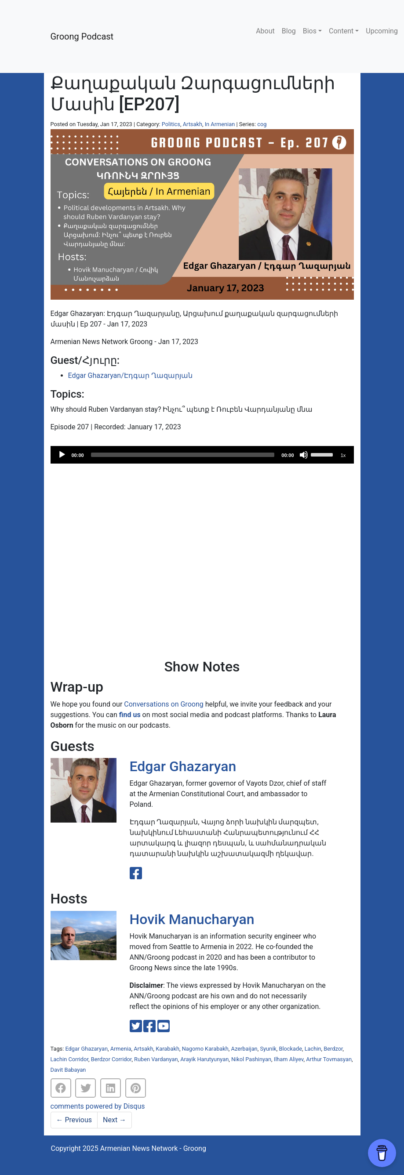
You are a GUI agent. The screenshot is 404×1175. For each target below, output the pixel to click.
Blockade (290, 1048)
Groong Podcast (82, 36)
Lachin (313, 1048)
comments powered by (98, 1106)
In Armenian (220, 124)
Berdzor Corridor (111, 1059)
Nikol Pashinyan (251, 1059)
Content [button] (341, 31)
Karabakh (167, 1048)
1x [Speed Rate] (343, 455)
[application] (202, 455)
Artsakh (192, 124)
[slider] (183, 455)
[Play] (62, 454)
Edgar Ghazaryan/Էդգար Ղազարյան (130, 375)
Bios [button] (310, 31)
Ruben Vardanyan (156, 1059)
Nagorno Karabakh (205, 1048)
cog (261, 124)
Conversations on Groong (163, 704)
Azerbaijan (244, 1048)
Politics (171, 124)
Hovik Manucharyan (192, 919)
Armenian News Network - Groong (153, 1148)
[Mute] (303, 454)
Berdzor (333, 1048)
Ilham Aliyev (289, 1059)
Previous (74, 1120)
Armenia (120, 1048)
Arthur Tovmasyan (329, 1059)
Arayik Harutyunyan (204, 1059)
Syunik (268, 1048)
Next (114, 1120)
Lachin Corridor (69, 1059)
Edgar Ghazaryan (183, 766)
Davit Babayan (68, 1069)
